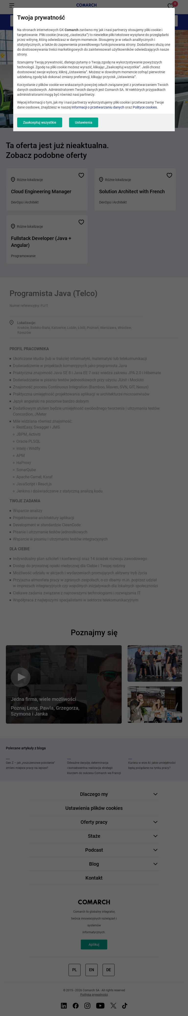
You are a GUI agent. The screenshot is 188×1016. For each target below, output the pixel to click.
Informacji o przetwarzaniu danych (97, 107)
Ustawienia (83, 122)
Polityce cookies (145, 107)
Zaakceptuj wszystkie (39, 122)
